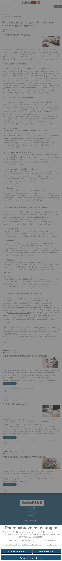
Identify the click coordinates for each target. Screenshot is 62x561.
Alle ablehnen (46, 551)
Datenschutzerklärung (32, 544)
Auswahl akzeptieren (31, 558)
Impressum (52, 544)
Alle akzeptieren (16, 551)
